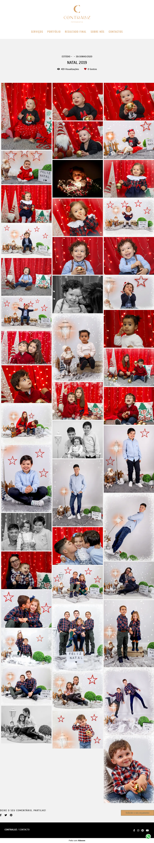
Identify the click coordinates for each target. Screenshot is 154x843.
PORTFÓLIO (54, 31)
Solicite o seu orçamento (137, 812)
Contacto (24, 829)
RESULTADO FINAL (75, 31)
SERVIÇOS (37, 31)
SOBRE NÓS (98, 31)
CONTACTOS (116, 31)
